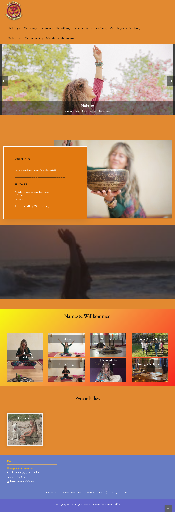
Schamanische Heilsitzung (90, 28)
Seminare (47, 28)
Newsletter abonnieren (60, 38)
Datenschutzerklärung (70, 492)
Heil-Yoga (14, 28)
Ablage (114, 492)
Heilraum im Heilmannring (25, 38)
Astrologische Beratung (125, 28)
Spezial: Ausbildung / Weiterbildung (32, 206)
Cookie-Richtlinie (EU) (96, 492)
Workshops (30, 28)
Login (124, 492)
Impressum (50, 492)
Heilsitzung (63, 28)
